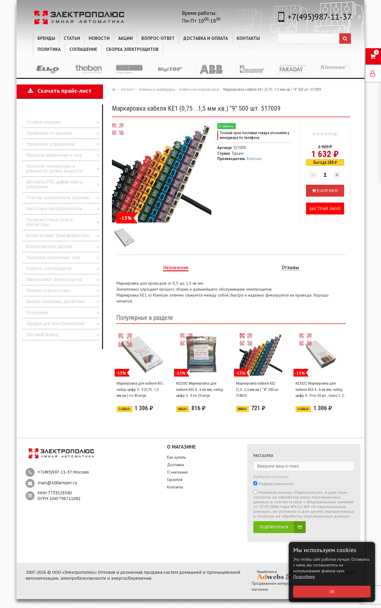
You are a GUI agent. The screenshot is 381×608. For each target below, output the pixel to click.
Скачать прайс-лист (60, 90)
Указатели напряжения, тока (53, 257)
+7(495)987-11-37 (320, 16)
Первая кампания (275, 484)
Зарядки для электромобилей (55, 323)
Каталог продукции (55, 112)
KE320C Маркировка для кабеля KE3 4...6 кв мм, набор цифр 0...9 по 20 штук (199, 389)
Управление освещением (50, 144)
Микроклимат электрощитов (54, 279)
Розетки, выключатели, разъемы (58, 197)
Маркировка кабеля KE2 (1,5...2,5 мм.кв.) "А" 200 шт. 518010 (257, 389)
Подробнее (304, 576)
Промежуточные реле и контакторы (49, 222)
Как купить (176, 457)
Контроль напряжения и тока (54, 155)
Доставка (175, 464)
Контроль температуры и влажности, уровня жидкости (54, 168)
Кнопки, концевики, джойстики (55, 301)
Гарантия (174, 479)
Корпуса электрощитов (49, 268)
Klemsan (254, 158)
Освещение (37, 312)
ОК (332, 591)
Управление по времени (49, 133)
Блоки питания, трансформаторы (57, 235)
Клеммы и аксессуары (48, 290)
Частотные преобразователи (54, 208)
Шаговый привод (42, 334)
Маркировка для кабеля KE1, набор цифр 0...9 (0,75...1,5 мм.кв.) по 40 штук (140, 389)
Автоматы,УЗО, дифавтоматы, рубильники (55, 184)
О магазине (177, 472)
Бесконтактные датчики (49, 246)
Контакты (175, 487)
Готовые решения (43, 122)
